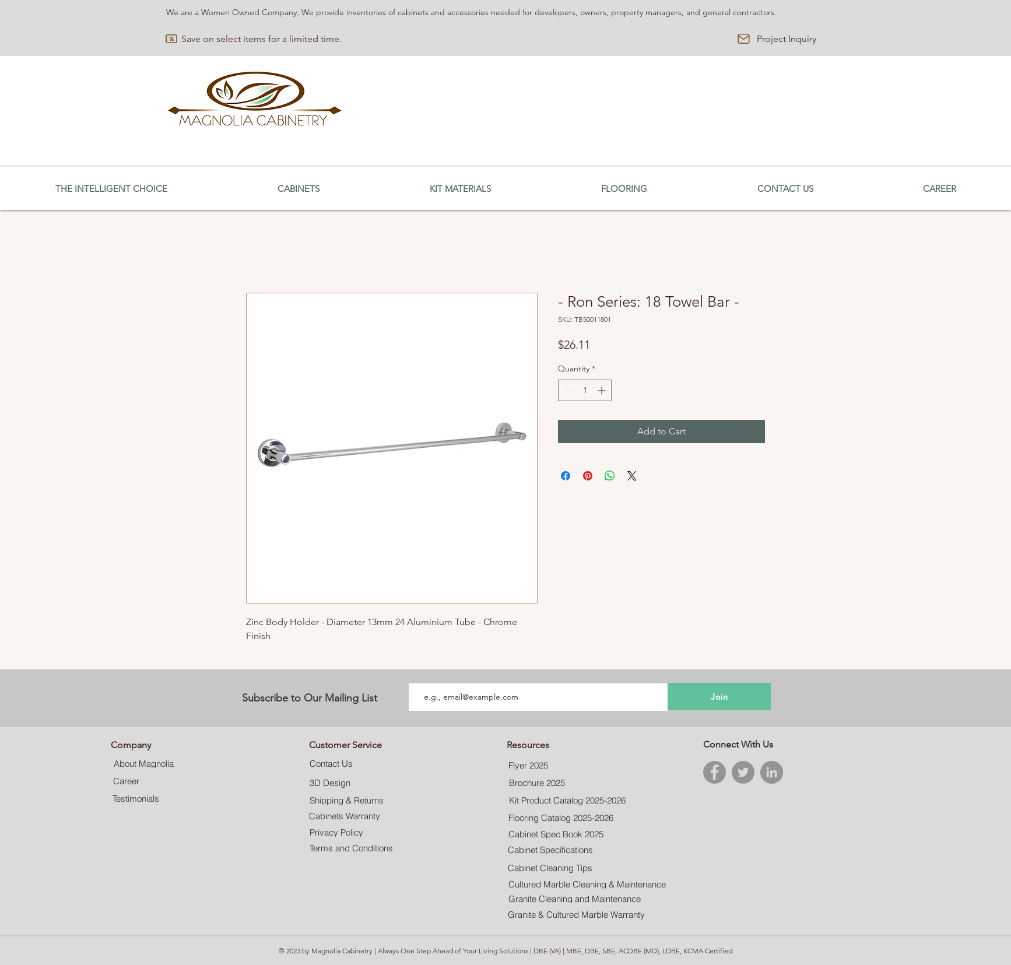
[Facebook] (714, 772)
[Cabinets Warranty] (344, 816)
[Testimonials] (136, 798)
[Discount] (171, 39)
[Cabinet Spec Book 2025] (556, 834)
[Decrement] (567, 390)
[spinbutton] (584, 390)
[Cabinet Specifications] (550, 850)
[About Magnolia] (143, 763)
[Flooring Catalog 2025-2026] (561, 818)
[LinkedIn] (771, 772)
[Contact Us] (331, 764)
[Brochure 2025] (537, 783)
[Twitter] (743, 772)
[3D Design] (330, 783)
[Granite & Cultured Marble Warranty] (576, 915)
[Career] (126, 781)
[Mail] (743, 39)
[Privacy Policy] (336, 833)
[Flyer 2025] (528, 765)
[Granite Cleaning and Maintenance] (576, 898)
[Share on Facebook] (566, 476)
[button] (298, 188)
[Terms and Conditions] (351, 848)
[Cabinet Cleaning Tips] (550, 868)
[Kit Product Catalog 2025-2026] (567, 800)
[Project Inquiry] (786, 39)
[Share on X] (632, 476)
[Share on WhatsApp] (610, 476)
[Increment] (602, 390)
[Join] (719, 696)
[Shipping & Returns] (346, 800)
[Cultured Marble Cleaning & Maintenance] (587, 884)
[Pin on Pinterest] (588, 476)
